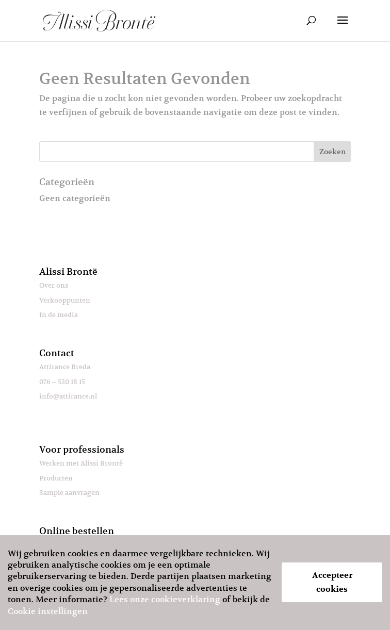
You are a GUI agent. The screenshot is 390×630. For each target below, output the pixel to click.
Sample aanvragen (69, 492)
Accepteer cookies (332, 582)
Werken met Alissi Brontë (81, 463)
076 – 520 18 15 (62, 381)
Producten (56, 478)
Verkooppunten (64, 300)
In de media (58, 314)
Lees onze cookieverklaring (164, 599)
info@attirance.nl (68, 396)
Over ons (53, 285)
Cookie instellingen (48, 611)
